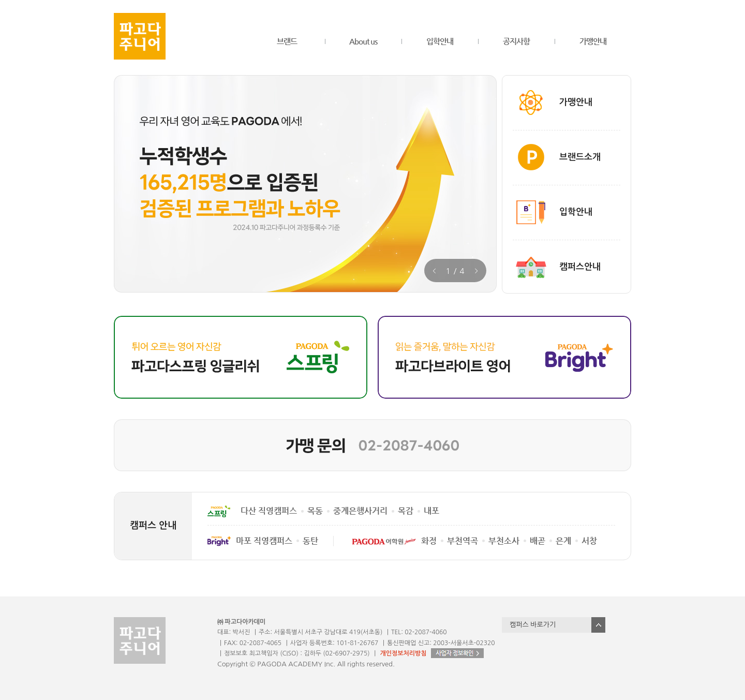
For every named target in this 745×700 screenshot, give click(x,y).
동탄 (310, 541)
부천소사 (503, 541)
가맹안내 (592, 41)
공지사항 (516, 41)
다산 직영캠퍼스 (269, 511)
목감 (405, 511)
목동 (315, 511)
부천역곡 (462, 541)
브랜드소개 (580, 157)
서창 (589, 541)
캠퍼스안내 (580, 266)
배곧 (537, 541)
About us (363, 41)
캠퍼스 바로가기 (533, 624)
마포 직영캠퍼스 (264, 541)
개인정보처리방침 (403, 653)
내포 (431, 511)
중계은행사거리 (360, 511)
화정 (429, 541)
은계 (563, 541)
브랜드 (287, 41)
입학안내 (439, 41)
